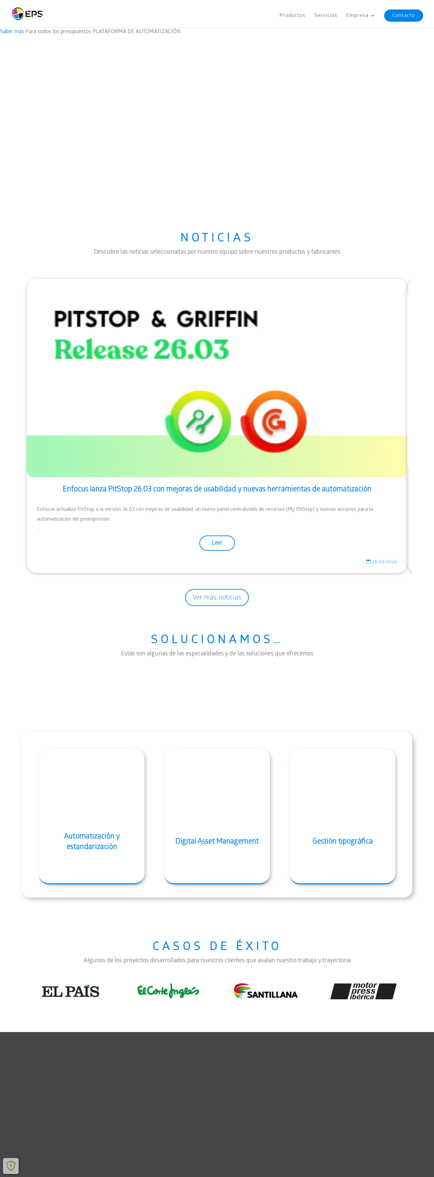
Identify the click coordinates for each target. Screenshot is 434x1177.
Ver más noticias (217, 597)
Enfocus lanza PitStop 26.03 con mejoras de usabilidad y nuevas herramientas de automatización (217, 489)
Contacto (403, 15)
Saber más (12, 31)
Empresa (357, 16)
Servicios (325, 16)
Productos (292, 16)
